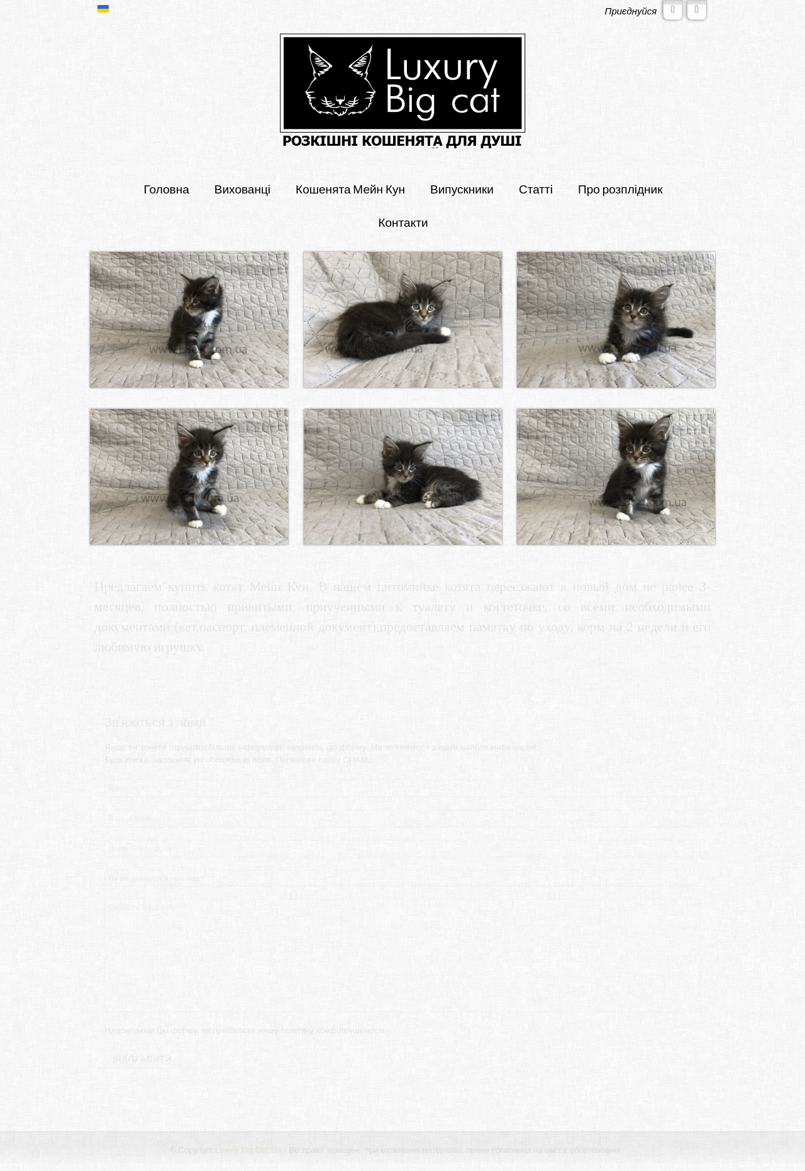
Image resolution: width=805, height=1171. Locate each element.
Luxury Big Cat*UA (248, 1150)
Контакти (403, 222)
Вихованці (242, 189)
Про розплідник (620, 189)
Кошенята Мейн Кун (350, 189)
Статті (536, 189)
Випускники (462, 189)
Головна (166, 189)
